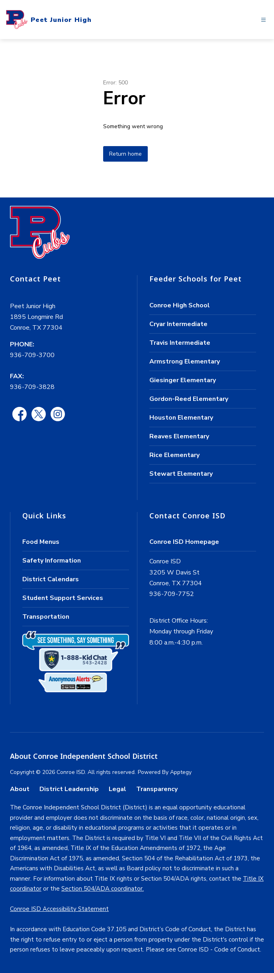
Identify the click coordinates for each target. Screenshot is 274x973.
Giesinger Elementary (182, 380)
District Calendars (50, 579)
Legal (117, 789)
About (19, 789)
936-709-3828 (32, 387)
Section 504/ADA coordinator (102, 889)
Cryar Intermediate (178, 324)
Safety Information (51, 560)
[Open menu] (263, 19)
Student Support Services (62, 598)
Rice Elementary (174, 455)
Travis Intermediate (179, 342)
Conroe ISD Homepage (184, 541)
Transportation (45, 616)
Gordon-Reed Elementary (188, 399)
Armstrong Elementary (184, 361)
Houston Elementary (181, 417)
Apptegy (181, 772)
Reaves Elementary (179, 436)
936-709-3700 (32, 355)
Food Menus (40, 541)
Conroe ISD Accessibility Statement (59, 909)
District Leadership (69, 789)
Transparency (157, 789)
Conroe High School (179, 305)
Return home (125, 154)
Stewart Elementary (181, 473)
